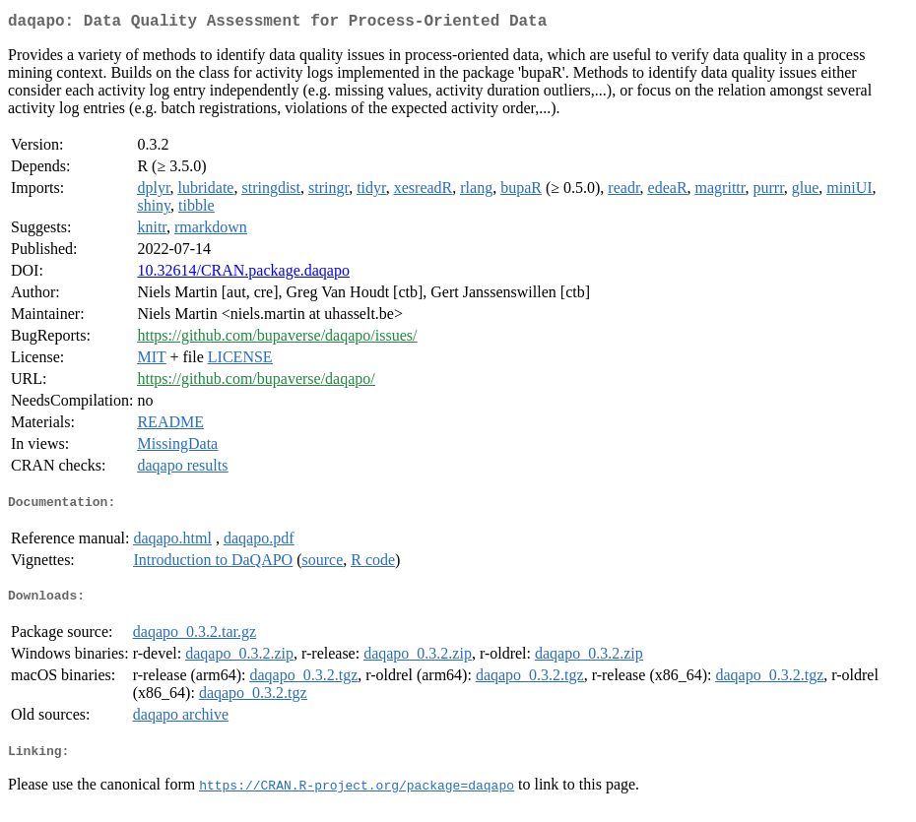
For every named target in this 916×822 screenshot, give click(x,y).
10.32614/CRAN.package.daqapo (243, 274)
